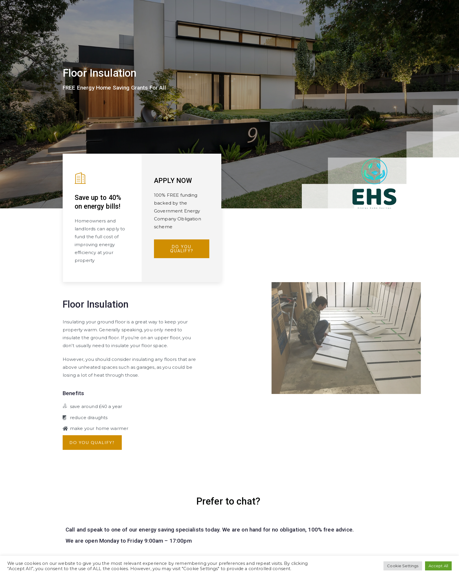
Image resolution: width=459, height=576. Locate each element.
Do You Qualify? (181, 248)
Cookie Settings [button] (402, 565)
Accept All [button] (438, 565)
